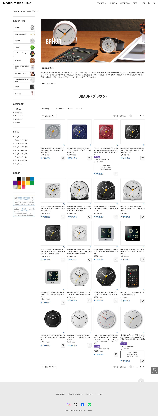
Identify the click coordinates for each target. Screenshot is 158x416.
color (23, 187)
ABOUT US (125, 3)
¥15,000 (17, 137)
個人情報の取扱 (55, 394)
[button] (143, 115)
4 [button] (140, 116)
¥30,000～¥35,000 (21, 150)
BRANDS (100, 3)
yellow (28, 183)
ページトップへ (141, 380)
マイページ (149, 3)
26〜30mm (19, 112)
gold (19, 187)
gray (23, 179)
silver (15, 187)
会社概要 (105, 394)
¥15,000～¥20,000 (21, 140)
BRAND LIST (21, 11)
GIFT (135, 3)
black (19, 179)
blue (32, 179)
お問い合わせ (92, 394)
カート (154, 3)
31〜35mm (19, 116)
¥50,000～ (18, 164)
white (15, 179)
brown (28, 179)
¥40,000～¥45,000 (21, 157)
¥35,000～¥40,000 (21, 154)
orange (23, 183)
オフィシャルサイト (49, 84)
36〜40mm (19, 119)
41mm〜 (18, 122)
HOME (15, 11)
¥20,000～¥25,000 (21, 143)
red (19, 183)
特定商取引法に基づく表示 (74, 394)
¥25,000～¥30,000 (21, 147)
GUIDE (112, 3)
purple (15, 183)
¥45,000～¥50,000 (21, 160)
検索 (144, 3)
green (32, 183)
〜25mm (18, 109)
